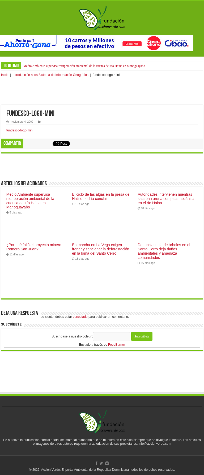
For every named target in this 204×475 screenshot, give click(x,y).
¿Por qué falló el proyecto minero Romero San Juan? (33, 247)
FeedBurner (116, 344)
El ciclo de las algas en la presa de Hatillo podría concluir (100, 196)
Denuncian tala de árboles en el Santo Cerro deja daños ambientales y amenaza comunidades (164, 251)
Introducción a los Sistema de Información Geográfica (50, 75)
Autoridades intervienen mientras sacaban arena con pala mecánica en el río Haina (166, 198)
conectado (80, 317)
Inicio (4, 75)
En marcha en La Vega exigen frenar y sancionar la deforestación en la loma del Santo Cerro (100, 249)
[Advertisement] (102, 92)
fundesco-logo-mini (19, 130)
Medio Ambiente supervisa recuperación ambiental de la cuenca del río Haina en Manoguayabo (84, 66)
